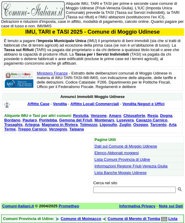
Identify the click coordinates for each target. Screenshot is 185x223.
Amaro (115, 115)
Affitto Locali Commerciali (94, 104)
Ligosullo (108, 124)
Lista (172, 218)
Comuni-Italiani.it (18, 206)
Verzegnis (58, 129)
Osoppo (140, 124)
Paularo (30, 120)
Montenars (104, 120)
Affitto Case (38, 104)
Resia (152, 115)
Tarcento (158, 124)
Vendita (60, 104)
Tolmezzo (88, 124)
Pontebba (48, 120)
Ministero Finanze (52, 73)
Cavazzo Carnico (151, 120)
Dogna (166, 115)
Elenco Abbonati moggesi (116, 153)
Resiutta (80, 115)
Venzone (99, 115)
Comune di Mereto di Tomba (134, 218)
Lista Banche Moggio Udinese (120, 172)
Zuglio (125, 124)
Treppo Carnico (32, 129)
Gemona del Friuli (75, 120)
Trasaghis (13, 124)
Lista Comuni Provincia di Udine (122, 159)
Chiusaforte (134, 115)
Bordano (12, 120)
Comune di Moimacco (81, 218)
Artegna (32, 124)
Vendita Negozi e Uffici (143, 104)
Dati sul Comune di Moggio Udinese (125, 146)
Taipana (76, 129)
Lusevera (125, 120)
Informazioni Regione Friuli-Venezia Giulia (130, 166)
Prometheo (69, 206)
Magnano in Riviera (60, 124)
